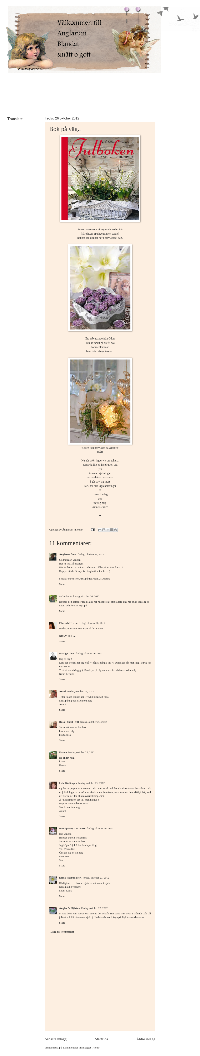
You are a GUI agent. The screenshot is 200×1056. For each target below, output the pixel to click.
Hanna (63, 752)
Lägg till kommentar (62, 931)
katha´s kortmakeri (70, 877)
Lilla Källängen (68, 783)
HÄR (100, 452)
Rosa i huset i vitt (69, 721)
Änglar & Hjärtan (69, 908)
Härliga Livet (67, 653)
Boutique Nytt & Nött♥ (72, 828)
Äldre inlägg (145, 1039)
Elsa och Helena (68, 623)
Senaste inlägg (56, 1039)
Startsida (101, 1039)
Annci (62, 691)
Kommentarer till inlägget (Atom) (81, 1047)
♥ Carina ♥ (65, 596)
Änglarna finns (67, 554)
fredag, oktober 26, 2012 (91, 554)
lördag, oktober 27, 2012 (96, 877)
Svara (62, 584)
